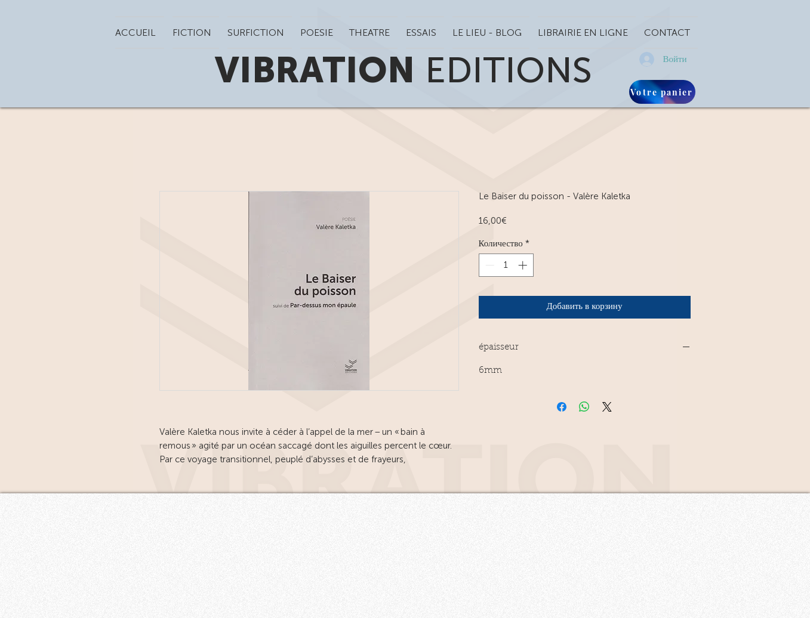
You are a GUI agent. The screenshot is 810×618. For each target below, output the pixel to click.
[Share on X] (607, 407)
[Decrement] (489, 265)
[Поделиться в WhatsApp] (584, 407)
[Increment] (524, 265)
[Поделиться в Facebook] (562, 407)
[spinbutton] (506, 265)
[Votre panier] (662, 92)
